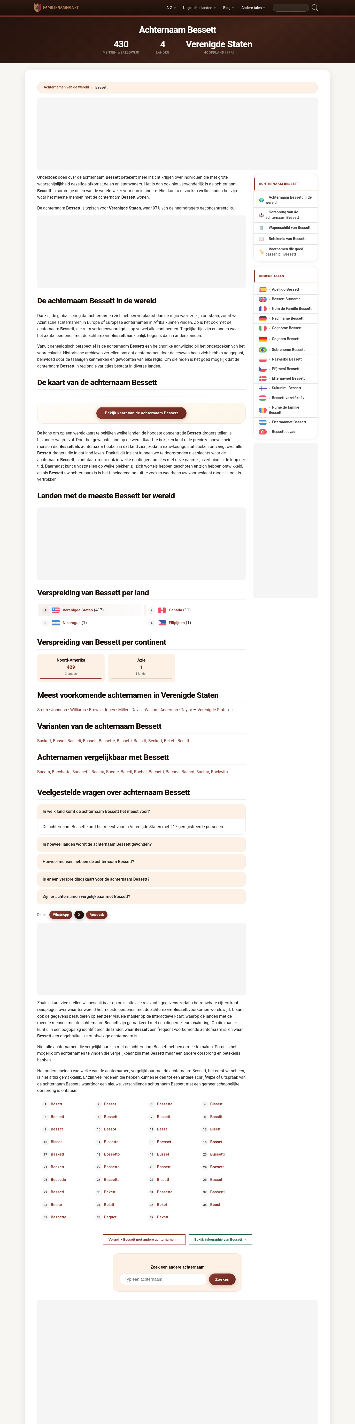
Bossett (57, 1116)
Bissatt (163, 1179)
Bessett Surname (286, 299)
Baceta (97, 771)
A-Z (169, 8)
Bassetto (111, 1167)
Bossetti (164, 1167)
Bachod (173, 771)
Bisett (215, 1129)
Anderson (169, 709)
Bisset (56, 1141)
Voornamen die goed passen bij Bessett (284, 252)
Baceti (126, 771)
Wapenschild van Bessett (290, 228)
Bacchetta (61, 771)
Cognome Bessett (287, 328)
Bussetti (217, 1154)
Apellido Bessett (285, 289)
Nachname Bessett (287, 318)
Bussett (110, 1116)
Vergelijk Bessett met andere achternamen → (144, 1239)
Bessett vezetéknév (288, 397)
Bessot (110, 1129)
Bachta (202, 771)
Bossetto (112, 1154)
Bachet (140, 771)
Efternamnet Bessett (289, 422)
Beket (162, 1204)
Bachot (187, 771)
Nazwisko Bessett (287, 359)
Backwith (219, 771)
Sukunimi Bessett (286, 388)
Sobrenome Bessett (288, 349)
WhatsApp (61, 915)
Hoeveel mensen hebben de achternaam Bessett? (88, 861)
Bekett (170, 740)
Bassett (90, 740)
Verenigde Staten (78, 610)
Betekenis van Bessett (287, 239)
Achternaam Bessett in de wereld (289, 200)
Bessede (58, 1179)
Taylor (186, 709)
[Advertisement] (177, 134)
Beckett (155, 740)
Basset (59, 740)
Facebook (97, 915)
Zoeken (222, 1279)
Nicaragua (72, 622)
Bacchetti (81, 771)
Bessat (57, 1129)
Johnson (59, 709)
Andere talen (251, 8)
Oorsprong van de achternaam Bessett (282, 215)
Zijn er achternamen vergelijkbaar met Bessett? (86, 896)
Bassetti (124, 740)
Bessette (165, 1104)
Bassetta (111, 1179)
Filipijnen (177, 622)
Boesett (217, 1167)
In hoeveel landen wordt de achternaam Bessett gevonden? (97, 844)
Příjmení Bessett (285, 369)
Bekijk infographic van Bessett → (220, 1239)
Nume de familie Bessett (284, 410)
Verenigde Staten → (215, 709)
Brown (95, 709)
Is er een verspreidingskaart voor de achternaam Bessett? (96, 879)
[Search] (291, 8)
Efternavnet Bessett (288, 378)
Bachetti (156, 771)
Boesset (164, 1141)
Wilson (151, 709)
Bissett (216, 1104)
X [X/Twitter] (79, 915)
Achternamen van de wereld (66, 87)
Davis (137, 709)
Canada (175, 610)
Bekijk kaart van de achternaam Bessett (141, 413)
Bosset (216, 1141)
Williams (78, 709)
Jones (109, 709)
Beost (215, 1204)
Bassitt (140, 740)
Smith (42, 709)
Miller (123, 709)
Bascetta (58, 1217)
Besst (162, 1129)
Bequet (110, 1217)
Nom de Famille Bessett (291, 308)
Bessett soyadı (284, 432)
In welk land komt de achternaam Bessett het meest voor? (96, 811)
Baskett (44, 740)
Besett (183, 740)
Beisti (109, 1204)
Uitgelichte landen (197, 8)
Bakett (162, 1217)
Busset (163, 1154)
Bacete (112, 771)
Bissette (111, 1141)
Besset (110, 1104)
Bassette (107, 740)
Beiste (56, 1204)
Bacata (43, 771)
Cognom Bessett (285, 338)
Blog (226, 8)
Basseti (74, 740)
